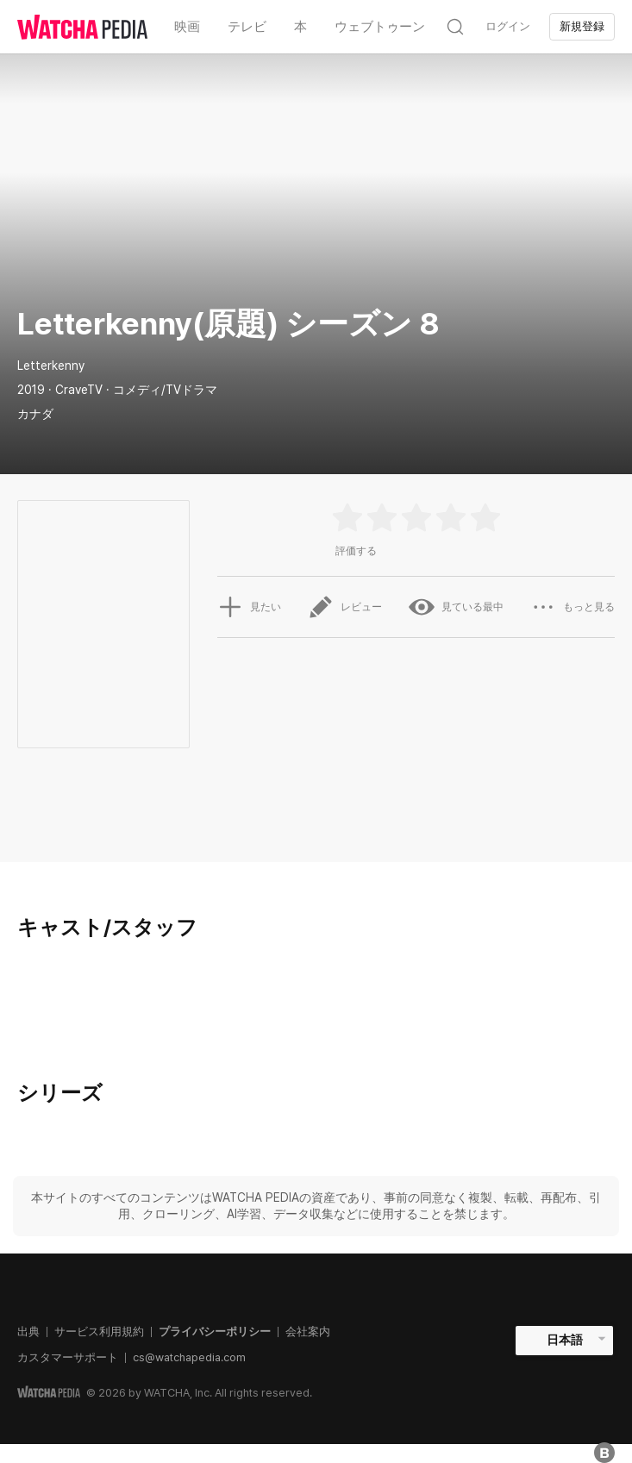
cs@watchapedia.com (189, 1357)
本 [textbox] (300, 26)
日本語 (565, 1340)
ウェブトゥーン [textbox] (380, 26)
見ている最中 (456, 607)
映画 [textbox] (187, 26)
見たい (249, 607)
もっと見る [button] (572, 607)
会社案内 (307, 1331)
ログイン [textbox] (507, 26)
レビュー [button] (345, 607)
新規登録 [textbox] (582, 26)
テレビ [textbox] (247, 26)
